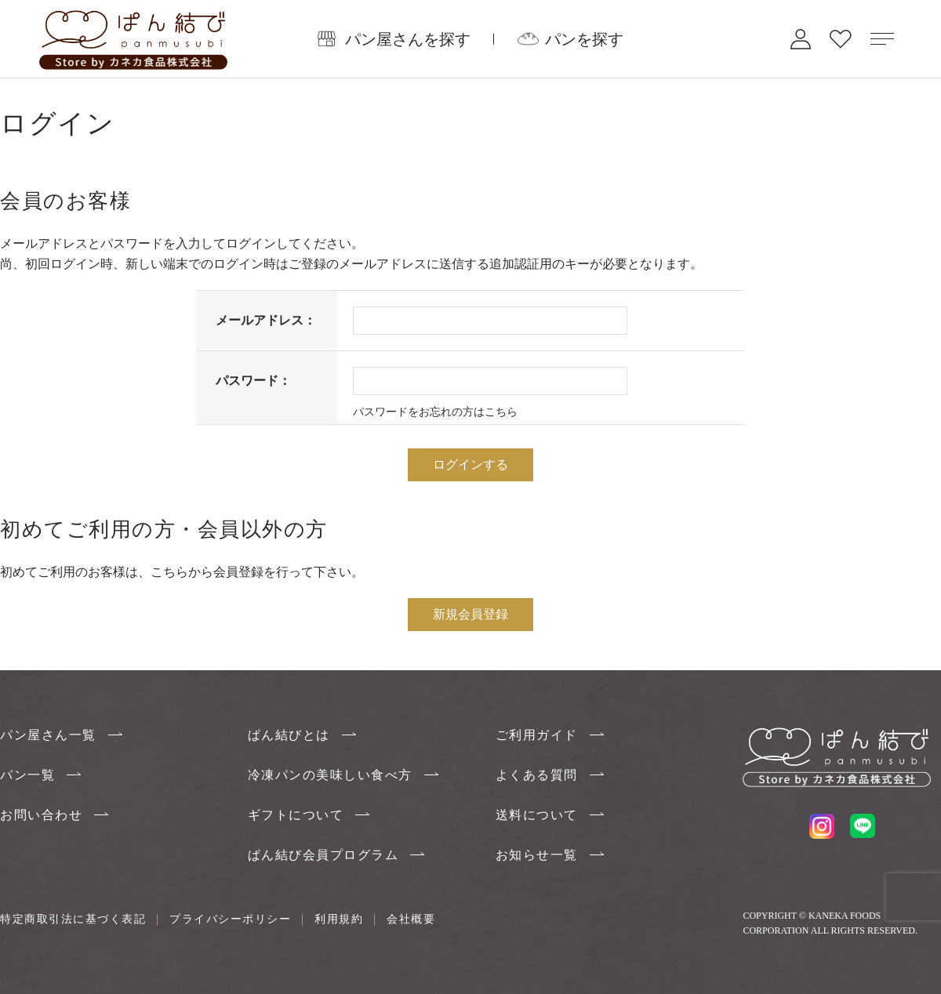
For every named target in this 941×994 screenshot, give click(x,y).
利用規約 (338, 918)
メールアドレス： (266, 320)
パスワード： (253, 380)
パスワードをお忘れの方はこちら (435, 411)
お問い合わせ (41, 815)
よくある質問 (537, 775)
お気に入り (841, 39)
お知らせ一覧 (537, 855)
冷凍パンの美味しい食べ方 (330, 775)
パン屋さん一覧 (48, 735)
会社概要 (411, 918)
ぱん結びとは (289, 735)
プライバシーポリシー (230, 918)
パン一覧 (27, 775)
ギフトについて (296, 815)
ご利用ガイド (537, 735)
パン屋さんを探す (407, 38)
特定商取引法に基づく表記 (73, 918)
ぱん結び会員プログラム (323, 855)
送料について (537, 815)
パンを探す (584, 38)
